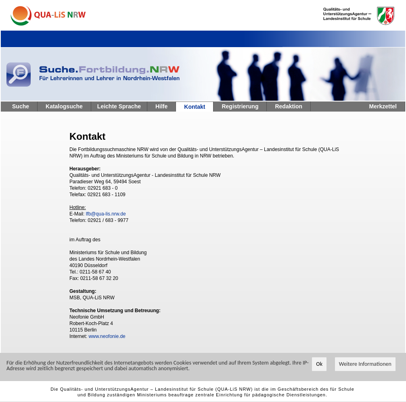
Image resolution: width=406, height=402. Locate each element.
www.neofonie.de (106, 336)
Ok (319, 364)
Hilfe (161, 106)
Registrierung (240, 106)
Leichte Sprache (119, 106)
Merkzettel (383, 106)
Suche (20, 106)
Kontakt (194, 107)
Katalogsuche (64, 106)
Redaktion (288, 106)
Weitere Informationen (365, 364)
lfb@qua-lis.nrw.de (106, 214)
